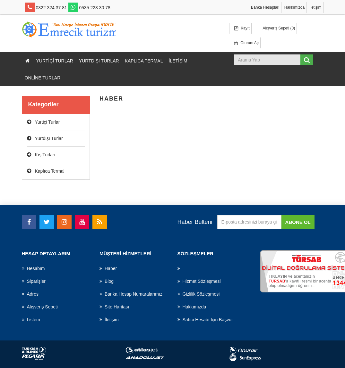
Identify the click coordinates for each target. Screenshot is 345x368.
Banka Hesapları (265, 7)
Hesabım (33, 268)
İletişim (315, 7)
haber (108, 268)
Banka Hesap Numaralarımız (130, 294)
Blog (106, 281)
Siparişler (34, 281)
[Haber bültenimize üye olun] (249, 222)
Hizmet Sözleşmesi (199, 281)
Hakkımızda (294, 7)
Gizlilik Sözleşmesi (198, 294)
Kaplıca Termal (144, 60)
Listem (31, 319)
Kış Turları (45, 154)
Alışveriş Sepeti (40, 306)
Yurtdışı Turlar (99, 60)
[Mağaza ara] (267, 59)
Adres (30, 294)
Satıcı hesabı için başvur (205, 319)
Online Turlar (43, 77)
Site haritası (114, 306)
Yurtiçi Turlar (54, 60)
